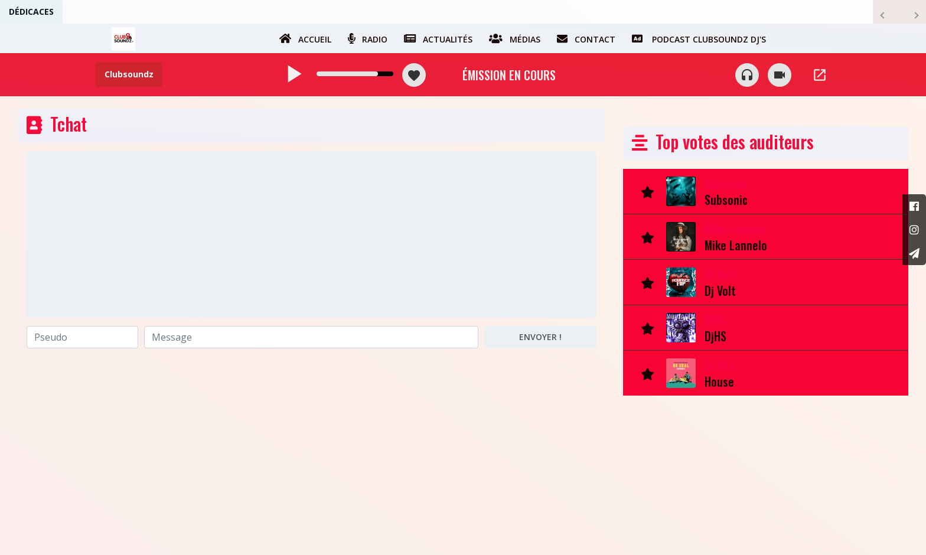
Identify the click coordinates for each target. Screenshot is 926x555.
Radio (367, 38)
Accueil (305, 38)
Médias (514, 38)
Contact (586, 38)
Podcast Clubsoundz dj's (699, 38)
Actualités (438, 38)
